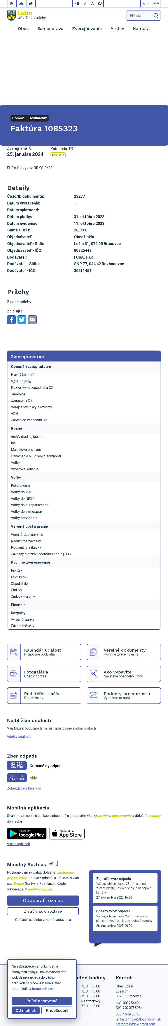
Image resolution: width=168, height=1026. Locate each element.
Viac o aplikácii (18, 777)
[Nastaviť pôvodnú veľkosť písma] (92, 3)
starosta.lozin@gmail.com (135, 957)
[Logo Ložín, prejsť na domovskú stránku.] (26, 16)
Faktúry (58, 88)
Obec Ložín (152, 1009)
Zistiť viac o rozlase (43, 844)
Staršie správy (104, 871)
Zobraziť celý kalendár (24, 722)
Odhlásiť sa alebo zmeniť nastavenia (43, 853)
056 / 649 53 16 (128, 948)
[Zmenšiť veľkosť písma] (85, 3)
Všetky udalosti (19, 670)
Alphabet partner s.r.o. (144, 1003)
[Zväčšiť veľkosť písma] (99, 3)
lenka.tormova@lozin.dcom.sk (138, 953)
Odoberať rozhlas (43, 834)
